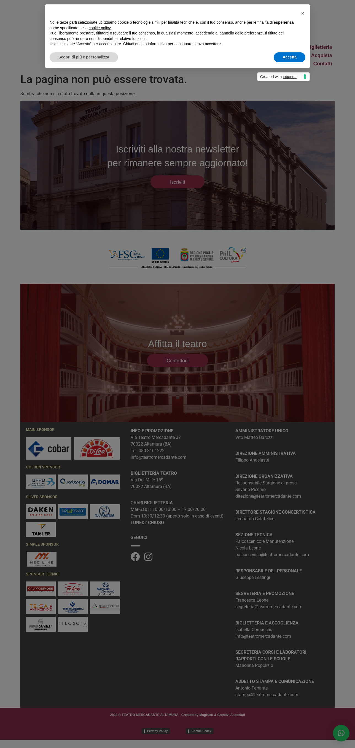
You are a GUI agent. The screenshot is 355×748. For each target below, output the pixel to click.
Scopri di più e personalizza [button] (83, 57)
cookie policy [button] (100, 28)
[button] (302, 13)
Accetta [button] (290, 57)
